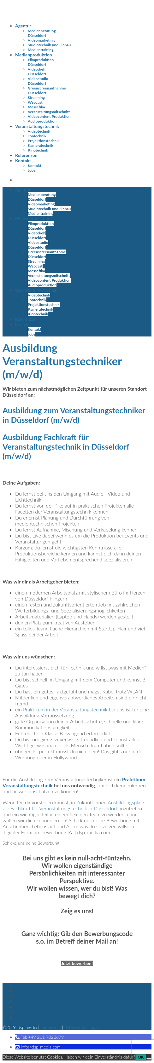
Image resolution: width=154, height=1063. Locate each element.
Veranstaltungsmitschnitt (49, 111)
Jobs (31, 170)
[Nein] (148, 1059)
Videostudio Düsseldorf (38, 81)
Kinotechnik (38, 150)
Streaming (36, 97)
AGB (94, 1027)
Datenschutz (75, 1027)
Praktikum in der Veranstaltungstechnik (65, 709)
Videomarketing (41, 40)
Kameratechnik (40, 145)
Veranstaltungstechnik (37, 126)
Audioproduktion (42, 121)
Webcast (35, 102)
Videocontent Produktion (49, 116)
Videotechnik (39, 131)
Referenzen (26, 155)
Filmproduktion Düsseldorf (41, 62)
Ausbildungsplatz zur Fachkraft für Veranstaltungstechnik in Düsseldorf (73, 805)
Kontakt (23, 160)
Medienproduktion (33, 54)
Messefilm (36, 107)
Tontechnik (37, 136)
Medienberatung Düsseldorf (42, 33)
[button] (39, 1037)
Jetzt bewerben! (77, 963)
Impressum (50, 1027)
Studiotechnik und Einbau (49, 45)
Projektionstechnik (44, 140)
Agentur (23, 25)
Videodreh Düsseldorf (37, 71)
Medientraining (40, 49)
